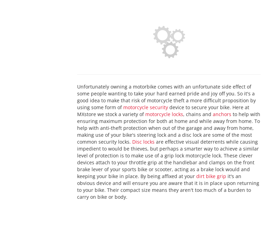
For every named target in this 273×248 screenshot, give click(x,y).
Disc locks (143, 141)
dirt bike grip (211, 176)
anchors (222, 114)
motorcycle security (145, 107)
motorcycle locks (164, 114)
